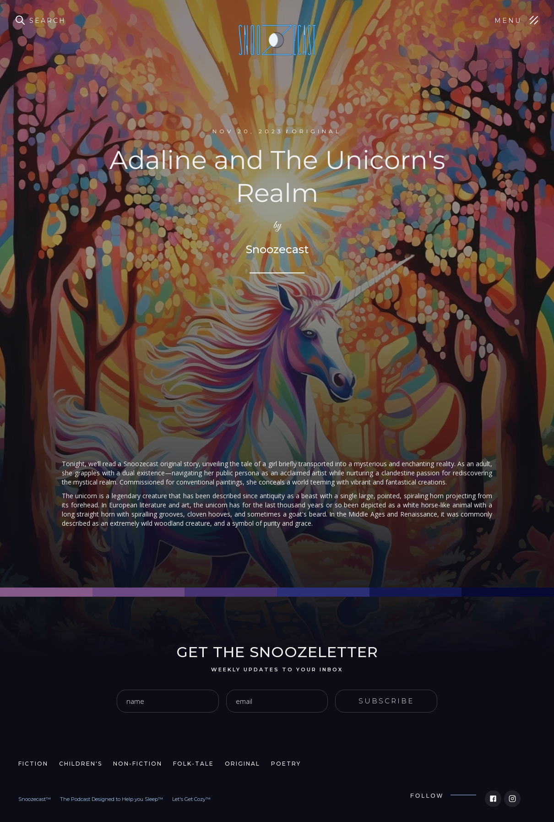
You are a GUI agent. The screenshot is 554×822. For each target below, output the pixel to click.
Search (47, 20)
